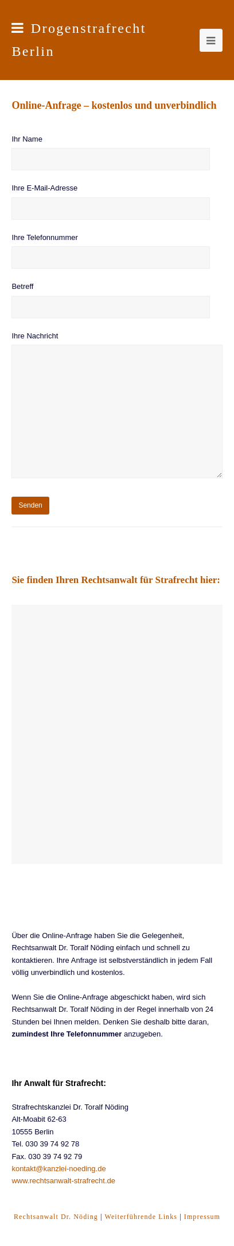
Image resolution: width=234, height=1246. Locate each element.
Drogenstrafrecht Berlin (78, 40)
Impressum (202, 1217)
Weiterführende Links (140, 1217)
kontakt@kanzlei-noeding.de (58, 1168)
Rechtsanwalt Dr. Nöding (56, 1217)
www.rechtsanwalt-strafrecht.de (63, 1180)
